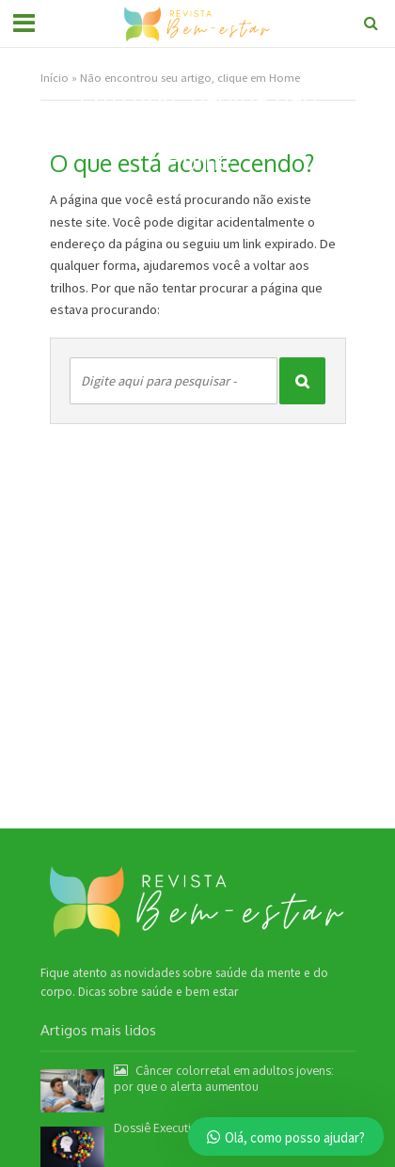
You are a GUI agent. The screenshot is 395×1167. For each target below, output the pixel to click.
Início (54, 78)
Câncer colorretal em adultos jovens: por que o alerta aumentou (224, 1078)
